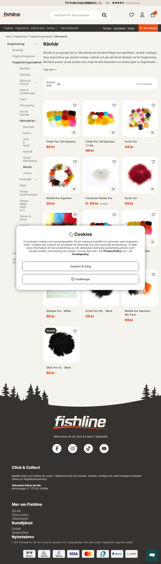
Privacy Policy (112, 251)
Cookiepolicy (80, 254)
